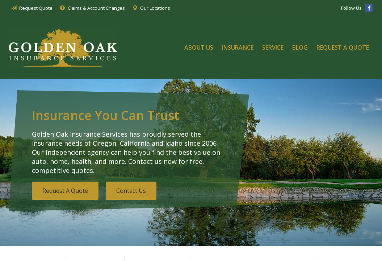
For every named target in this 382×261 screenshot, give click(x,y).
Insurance (237, 47)
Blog (300, 47)
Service (273, 47)
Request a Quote (342, 47)
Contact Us (131, 191)
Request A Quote (65, 191)
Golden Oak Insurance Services (63, 47)
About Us (198, 47)
